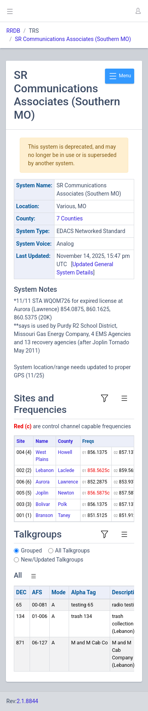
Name (42, 441)
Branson (44, 515)
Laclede (66, 470)
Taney (64, 515)
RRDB (13, 31)
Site (21, 441)
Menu (119, 76)
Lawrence (68, 482)
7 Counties (69, 218)
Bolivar (43, 504)
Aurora (42, 482)
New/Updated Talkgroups (52, 559)
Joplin (42, 493)
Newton (66, 493)
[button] (137, 11)
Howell (65, 452)
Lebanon (45, 470)
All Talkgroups (72, 550)
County (65, 441)
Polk (62, 504)
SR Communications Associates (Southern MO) (73, 39)
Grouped (31, 550)
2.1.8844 (27, 701)
